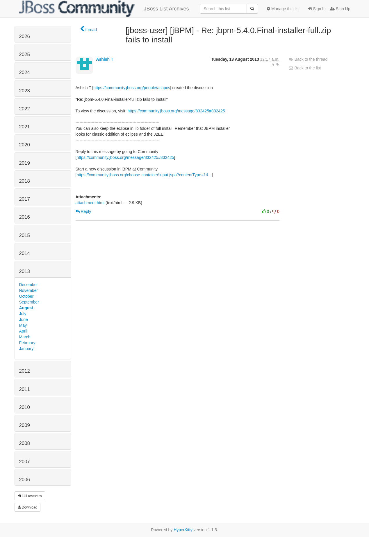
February (27, 342)
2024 (24, 72)
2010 (24, 407)
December (28, 284)
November (28, 290)
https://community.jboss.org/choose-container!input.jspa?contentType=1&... (144, 175)
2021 (24, 127)
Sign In (316, 8)
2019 (24, 163)
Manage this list (283, 8)
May (23, 325)
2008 (24, 443)
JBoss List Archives (104, 8)
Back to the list (304, 68)
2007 (24, 461)
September (29, 302)
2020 (24, 145)
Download (28, 507)
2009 (24, 425)
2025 (24, 54)
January (26, 348)
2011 (24, 389)
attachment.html (90, 202)
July (22, 313)
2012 (24, 371)
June (23, 319)
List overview (30, 496)
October (26, 296)
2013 (24, 271)
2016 (24, 217)
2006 (24, 479)
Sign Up (340, 8)
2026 (24, 36)
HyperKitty (183, 529)
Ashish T (104, 59)
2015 (24, 235)
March (25, 337)
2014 (24, 253)
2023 (24, 91)
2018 (24, 181)
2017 (24, 199)
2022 (24, 109)
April (23, 331)
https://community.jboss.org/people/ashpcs (131, 87)
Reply (83, 211)
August (26, 308)
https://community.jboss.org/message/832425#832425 (176, 111)
